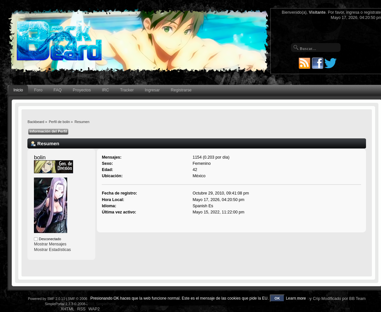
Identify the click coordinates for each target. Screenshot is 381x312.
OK (277, 298)
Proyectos (82, 90)
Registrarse (181, 90)
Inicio (18, 90)
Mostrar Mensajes (50, 244)
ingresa (352, 12)
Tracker (127, 90)
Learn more (296, 298)
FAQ (57, 90)
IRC (105, 90)
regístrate (372, 12)
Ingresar (152, 90)
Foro (38, 90)
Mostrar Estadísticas (52, 249)
